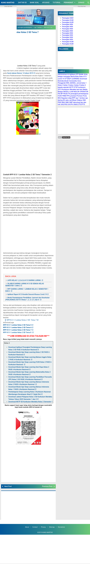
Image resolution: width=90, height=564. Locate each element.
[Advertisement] (28, 49)
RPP (73, 98)
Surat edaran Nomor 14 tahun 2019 (20, 73)
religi (70, 98)
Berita (73, 77)
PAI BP (60, 94)
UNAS (75, 104)
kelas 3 (66, 85)
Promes (79, 96)
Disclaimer (61, 527)
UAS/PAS (64, 104)
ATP (77, 74)
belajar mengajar (64, 77)
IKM (67, 83)
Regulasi (64, 98)
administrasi (62, 74)
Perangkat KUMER (68, 20)
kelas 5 (77, 85)
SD (64, 100)
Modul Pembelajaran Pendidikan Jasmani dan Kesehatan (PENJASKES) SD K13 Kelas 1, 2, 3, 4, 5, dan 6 (27, 299)
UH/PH (70, 104)
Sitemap (52, 527)
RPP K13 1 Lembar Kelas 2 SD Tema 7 (21, 32)
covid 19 (61, 79)
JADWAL (72, 83)
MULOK (77, 92)
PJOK (60, 96)
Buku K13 (82, 77)
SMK (67, 102)
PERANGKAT (70, 2)
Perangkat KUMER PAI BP (71, 42)
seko (67, 100)
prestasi (73, 96)
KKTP (71, 87)
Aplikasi (72, 74)
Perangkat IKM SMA (69, 39)
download (83, 79)
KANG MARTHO (7, 2)
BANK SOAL (34, 3)
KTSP (76, 87)
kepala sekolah (63, 87)
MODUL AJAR (68, 92)
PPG (68, 96)
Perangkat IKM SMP (69, 37)
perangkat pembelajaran (79, 94)
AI (68, 74)
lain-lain (79, 89)
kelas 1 (84, 83)
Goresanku (73, 81)
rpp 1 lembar (80, 98)
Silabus (79, 100)
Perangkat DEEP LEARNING (72, 18)
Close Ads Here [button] (8, 6)
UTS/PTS (81, 104)
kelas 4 (71, 85)
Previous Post (47, 486)
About (27, 527)
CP (65, 79)
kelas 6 (83, 85)
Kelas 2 (60, 85)
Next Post (8, 486)
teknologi (76, 102)
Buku (77, 77)
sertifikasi (73, 100)
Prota (85, 96)
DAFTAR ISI (22, 3)
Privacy (43, 527)
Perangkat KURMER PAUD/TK (73, 22)
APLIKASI (45, 3)
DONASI (81, 3)
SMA (63, 102)
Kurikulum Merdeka (69, 89)
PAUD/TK (66, 94)
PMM (64, 96)
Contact (35, 527)
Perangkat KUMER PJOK (71, 44)
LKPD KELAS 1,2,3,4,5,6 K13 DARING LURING (24, 280)
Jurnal (78, 83)
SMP (71, 102)
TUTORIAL (56, 3)
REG (59, 98)
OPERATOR (84, 92)
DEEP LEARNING (73, 79)
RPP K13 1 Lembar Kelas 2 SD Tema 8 (17, 332)
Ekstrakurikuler (63, 81)
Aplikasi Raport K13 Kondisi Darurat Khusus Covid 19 (27, 294)
